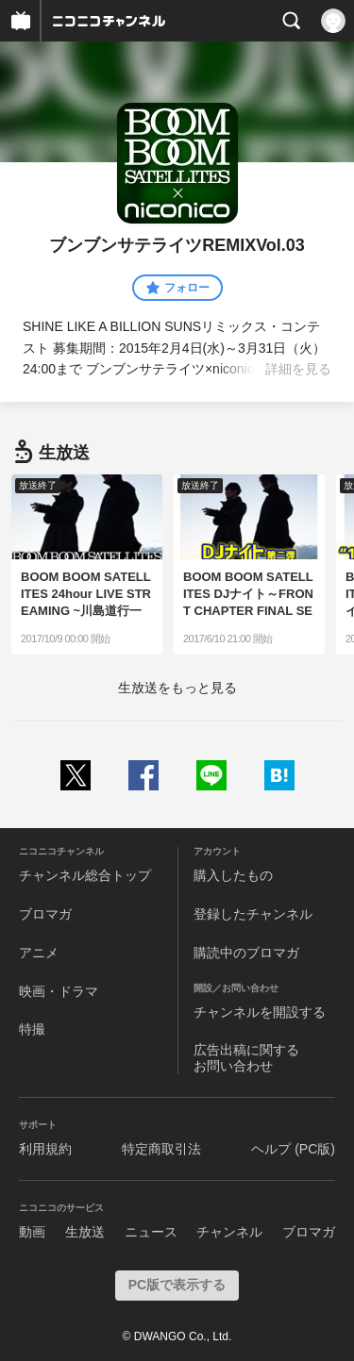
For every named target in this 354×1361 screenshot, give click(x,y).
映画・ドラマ (58, 991)
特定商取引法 (161, 1148)
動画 (32, 1231)
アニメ (39, 952)
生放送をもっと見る (177, 687)
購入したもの (233, 875)
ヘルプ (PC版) (293, 1148)
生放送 (85, 1231)
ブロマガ (45, 913)
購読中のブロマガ (246, 952)
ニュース (151, 1231)
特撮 (32, 1029)
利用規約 (45, 1148)
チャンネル (229, 1231)
